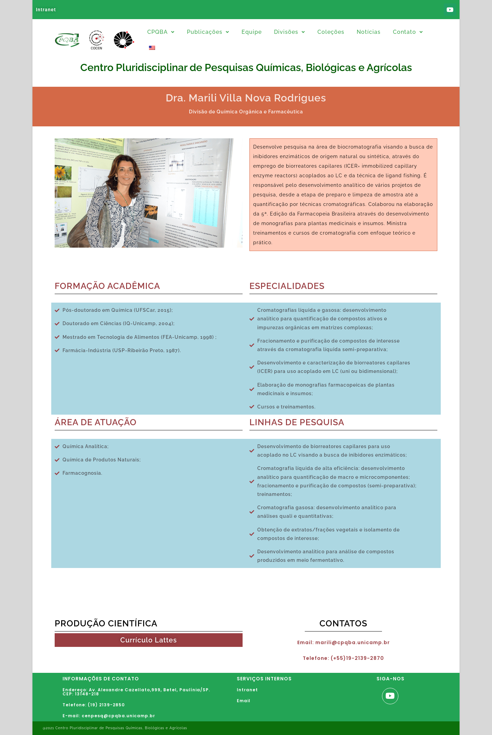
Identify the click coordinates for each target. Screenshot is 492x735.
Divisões (289, 32)
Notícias (369, 32)
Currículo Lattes (148, 640)
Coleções (330, 32)
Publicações (208, 32)
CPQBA (161, 32)
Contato (408, 32)
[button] (161, 32)
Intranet (46, 9)
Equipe (252, 32)
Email (243, 701)
